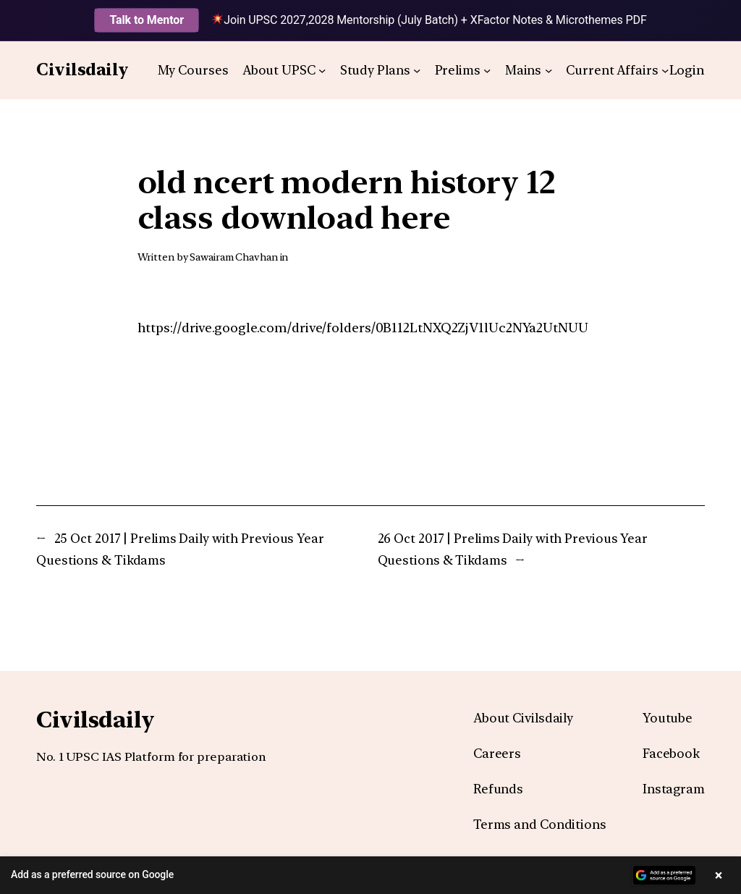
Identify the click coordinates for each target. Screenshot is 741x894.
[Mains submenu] (548, 70)
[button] (370, 875)
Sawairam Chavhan (233, 257)
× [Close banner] (719, 875)
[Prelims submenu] (487, 70)
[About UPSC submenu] (322, 70)
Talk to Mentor (146, 20)
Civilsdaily (82, 69)
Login (687, 69)
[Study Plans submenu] (416, 70)
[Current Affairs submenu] (665, 70)
